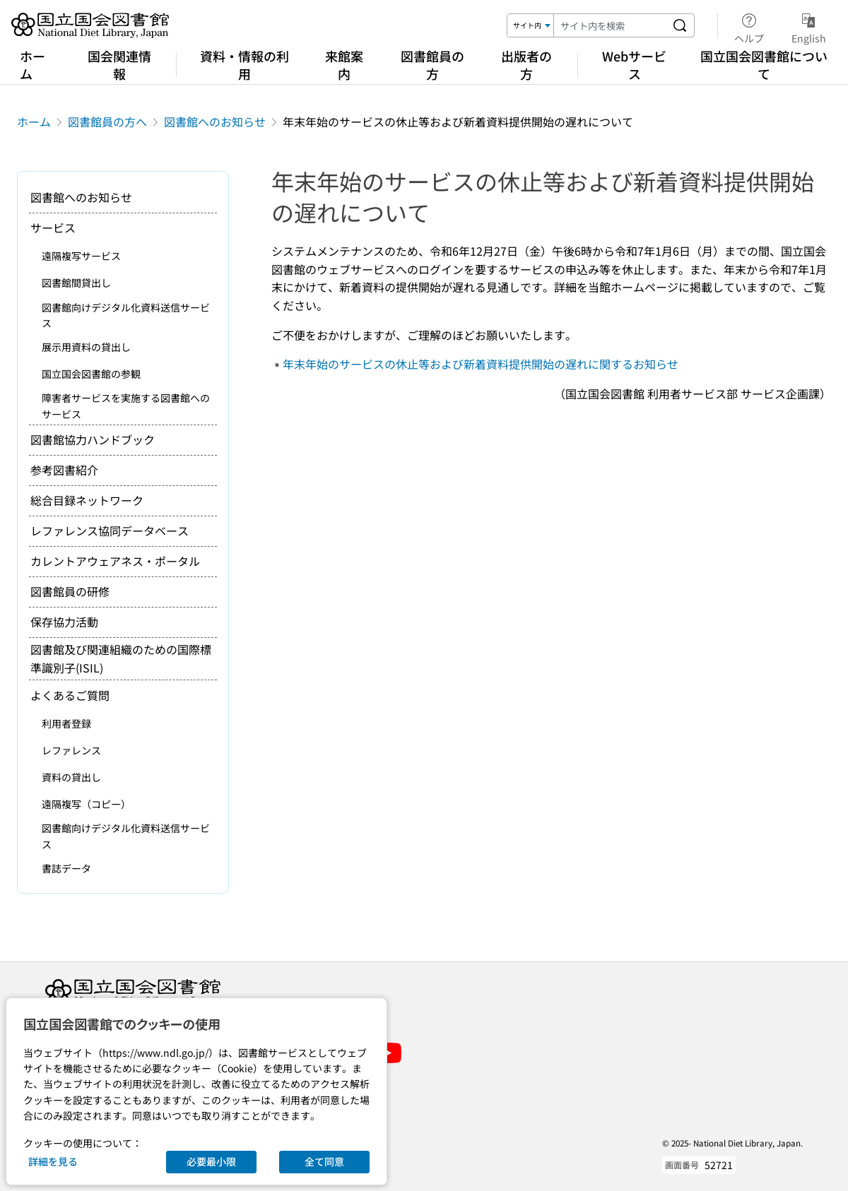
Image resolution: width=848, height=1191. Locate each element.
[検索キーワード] (610, 25)
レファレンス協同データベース (109, 530)
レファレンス (71, 750)
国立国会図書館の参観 (91, 374)
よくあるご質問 (70, 695)
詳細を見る (53, 1161)
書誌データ (66, 868)
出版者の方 (526, 65)
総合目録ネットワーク (86, 500)
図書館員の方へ (107, 121)
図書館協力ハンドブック (92, 439)
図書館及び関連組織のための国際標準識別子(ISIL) (120, 658)
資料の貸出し (71, 777)
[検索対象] (530, 25)
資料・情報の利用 (244, 65)
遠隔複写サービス (81, 256)
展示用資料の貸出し (86, 347)
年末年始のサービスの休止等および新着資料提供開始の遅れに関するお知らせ (480, 363)
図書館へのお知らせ (215, 121)
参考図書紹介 (64, 469)
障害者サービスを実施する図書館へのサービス (126, 405)
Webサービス (634, 65)
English (808, 26)
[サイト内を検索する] (680, 25)
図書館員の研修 (70, 591)
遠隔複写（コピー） (86, 804)
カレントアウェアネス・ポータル (115, 560)
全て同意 (324, 1161)
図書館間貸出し (76, 282)
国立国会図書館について (764, 65)
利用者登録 (66, 723)
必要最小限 (211, 1161)
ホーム (32, 65)
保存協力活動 (64, 621)
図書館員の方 (432, 65)
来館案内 (344, 65)
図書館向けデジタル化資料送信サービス (126, 315)
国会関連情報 (119, 65)
